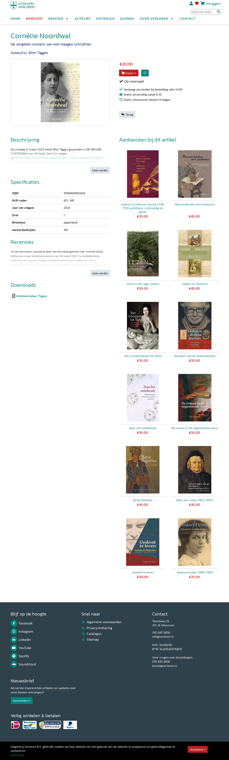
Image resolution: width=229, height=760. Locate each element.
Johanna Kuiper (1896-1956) (194, 572)
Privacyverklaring (96, 628)
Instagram (22, 631)
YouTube (21, 647)
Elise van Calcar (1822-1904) (194, 500)
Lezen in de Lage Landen (142, 284)
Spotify (20, 656)
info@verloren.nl (163, 636)
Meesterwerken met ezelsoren (195, 204)
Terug (127, 114)
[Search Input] (206, 13)
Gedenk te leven (143, 572)
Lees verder (100, 170)
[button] (66, 20)
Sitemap (90, 639)
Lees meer (17, 755)
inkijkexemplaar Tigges (31, 296)
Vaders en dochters (195, 284)
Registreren (191, 5)
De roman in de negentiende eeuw (195, 428)
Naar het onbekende (142, 428)
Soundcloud (23, 664)
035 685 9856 (161, 632)
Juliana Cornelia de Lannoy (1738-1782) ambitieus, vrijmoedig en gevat (143, 208)
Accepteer (196, 749)
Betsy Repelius (142, 500)
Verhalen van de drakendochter (195, 356)
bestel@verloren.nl (164, 666)
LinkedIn (21, 639)
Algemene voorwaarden (101, 622)
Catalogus (91, 633)
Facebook (22, 623)
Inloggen (213, 5)
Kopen (127, 73)
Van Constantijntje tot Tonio (143, 356)
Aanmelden (20, 700)
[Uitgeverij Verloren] (28, 8)
